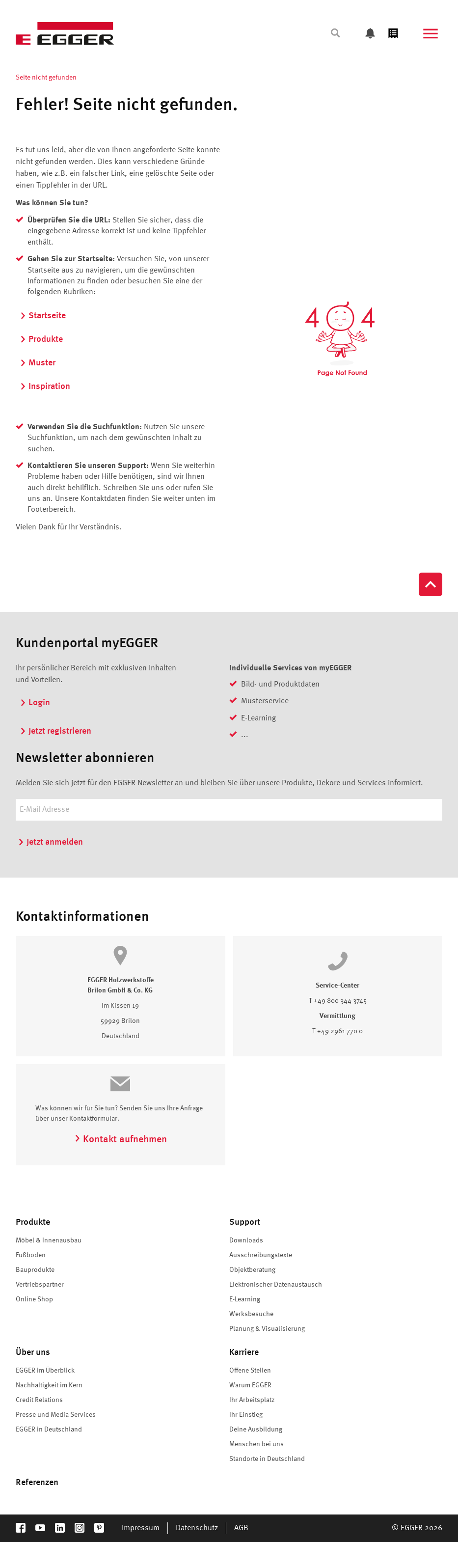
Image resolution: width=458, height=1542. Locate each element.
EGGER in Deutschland (49, 1429)
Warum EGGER (250, 1385)
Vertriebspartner (40, 1284)
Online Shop (34, 1299)
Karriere (244, 1352)
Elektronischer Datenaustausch (275, 1284)
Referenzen (37, 1482)
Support (244, 1222)
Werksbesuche (251, 1314)
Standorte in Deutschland (267, 1459)
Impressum (141, 1528)
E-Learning (244, 1299)
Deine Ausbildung (255, 1429)
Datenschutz (197, 1528)
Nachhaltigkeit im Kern (49, 1385)
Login (35, 703)
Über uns (33, 1352)
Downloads (246, 1240)
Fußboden (31, 1255)
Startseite (43, 316)
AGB (241, 1528)
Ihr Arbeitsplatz (251, 1400)
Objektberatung (252, 1270)
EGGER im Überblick (45, 1370)
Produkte (41, 339)
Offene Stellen (250, 1370)
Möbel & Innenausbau (48, 1240)
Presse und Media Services (56, 1414)
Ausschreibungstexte (260, 1255)
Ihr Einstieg (246, 1414)
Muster (37, 363)
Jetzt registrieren (55, 731)
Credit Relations (39, 1400)
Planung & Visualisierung (267, 1328)
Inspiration (45, 386)
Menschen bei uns (256, 1444)
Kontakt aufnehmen (120, 1140)
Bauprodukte (35, 1270)
